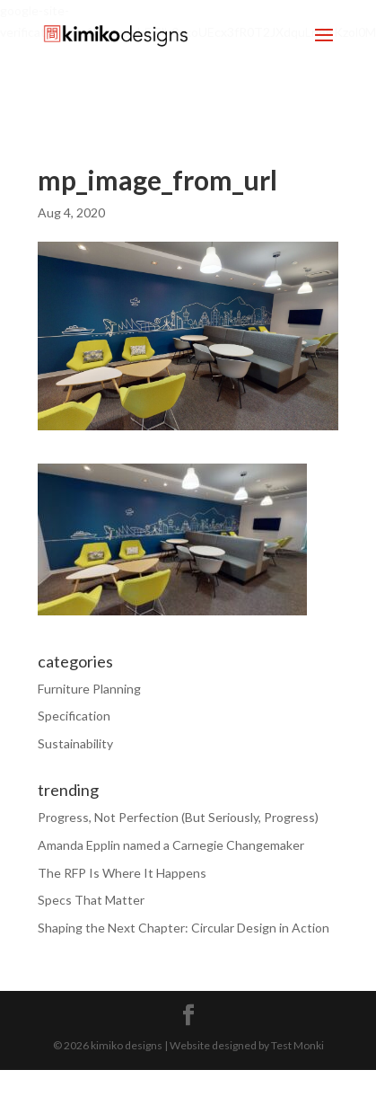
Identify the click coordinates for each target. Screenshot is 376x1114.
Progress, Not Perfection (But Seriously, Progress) (178, 817)
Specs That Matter (91, 899)
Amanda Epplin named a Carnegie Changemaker (171, 845)
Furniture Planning (89, 688)
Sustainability (75, 743)
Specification (74, 715)
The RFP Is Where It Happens (122, 872)
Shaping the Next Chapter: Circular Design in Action (183, 927)
